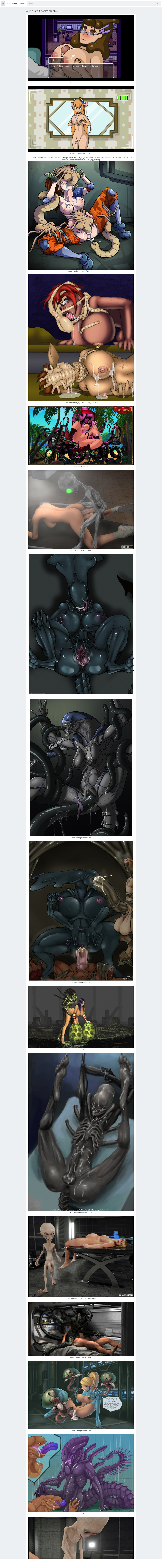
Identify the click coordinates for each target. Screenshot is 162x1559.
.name (16, 3)
